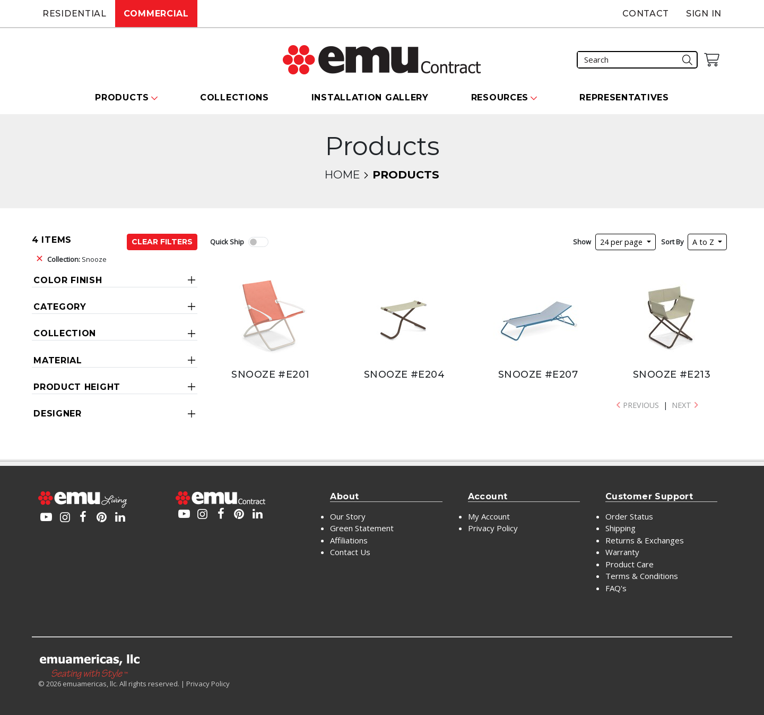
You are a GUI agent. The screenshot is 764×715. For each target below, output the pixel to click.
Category (59, 307)
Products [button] (122, 97)
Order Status (629, 516)
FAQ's (616, 588)
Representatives (624, 97)
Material (57, 360)
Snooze (77, 259)
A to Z (704, 242)
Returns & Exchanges (644, 540)
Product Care (629, 564)
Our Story (348, 516)
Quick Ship (227, 241)
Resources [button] (499, 97)
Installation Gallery (370, 97)
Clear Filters (162, 241)
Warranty (622, 552)
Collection (64, 333)
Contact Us (350, 552)
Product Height (76, 387)
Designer (57, 413)
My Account (489, 516)
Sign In (704, 13)
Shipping (620, 528)
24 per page (622, 242)
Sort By (672, 241)
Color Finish (67, 280)
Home (342, 174)
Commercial (156, 13)
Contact (645, 13)
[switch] (258, 242)
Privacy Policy (493, 528)
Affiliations (349, 540)
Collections (234, 97)
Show (582, 241)
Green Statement (362, 528)
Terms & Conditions (641, 576)
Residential (74, 13)
